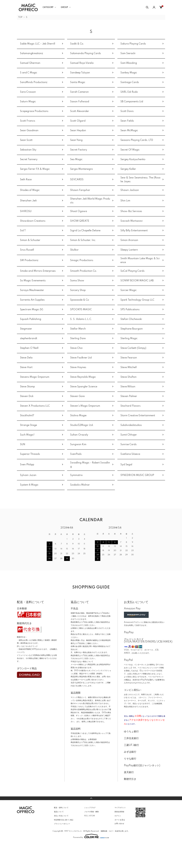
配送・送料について (61, 808)
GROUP (64, 7)
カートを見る (120, 820)
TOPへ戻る (91, 798)
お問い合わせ (119, 823)
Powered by (91, 836)
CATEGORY (48, 7)
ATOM (92, 816)
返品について (59, 812)
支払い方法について (61, 816)
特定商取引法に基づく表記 (63, 820)
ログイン (118, 816)
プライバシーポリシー (62, 824)
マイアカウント (120, 808)
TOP (20, 17)
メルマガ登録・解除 (91, 812)
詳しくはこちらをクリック (27, 646)
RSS (86, 816)
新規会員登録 (119, 812)
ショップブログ (90, 808)
